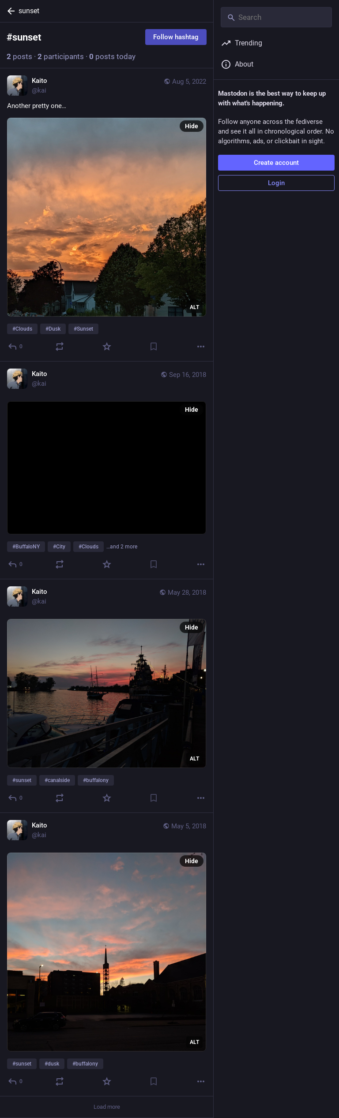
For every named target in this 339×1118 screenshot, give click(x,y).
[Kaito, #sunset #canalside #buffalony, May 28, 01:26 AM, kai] (106, 696)
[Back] (9, 11)
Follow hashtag (176, 37)
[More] (201, 346)
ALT (194, 307)
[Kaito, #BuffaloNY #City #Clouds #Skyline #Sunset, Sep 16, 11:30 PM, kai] (106, 470)
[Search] (276, 17)
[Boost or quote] (59, 346)
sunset (29, 11)
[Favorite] (107, 346)
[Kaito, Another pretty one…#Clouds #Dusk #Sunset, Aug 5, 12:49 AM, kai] (106, 214)
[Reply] (15, 346)
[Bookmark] (153, 346)
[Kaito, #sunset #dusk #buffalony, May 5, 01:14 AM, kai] (106, 954)
